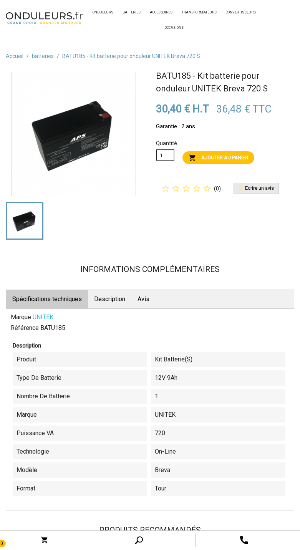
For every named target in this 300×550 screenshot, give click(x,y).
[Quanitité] (165, 155)
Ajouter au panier (218, 158)
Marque (21, 317)
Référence (25, 327)
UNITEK (43, 317)
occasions (167, 28)
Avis (143, 299)
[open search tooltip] (244, 539)
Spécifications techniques (47, 299)
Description (109, 299)
